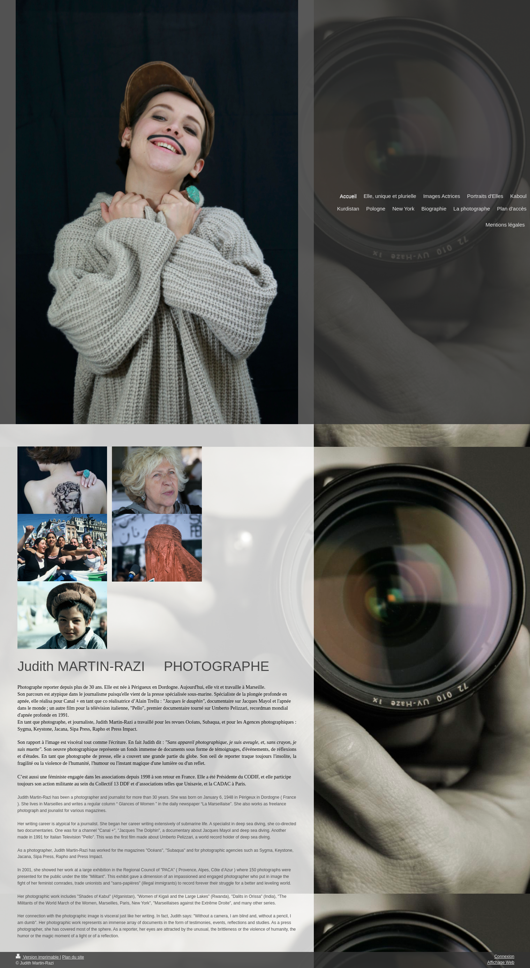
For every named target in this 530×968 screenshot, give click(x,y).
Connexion (504, 956)
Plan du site (73, 957)
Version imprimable (38, 957)
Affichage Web (500, 962)
